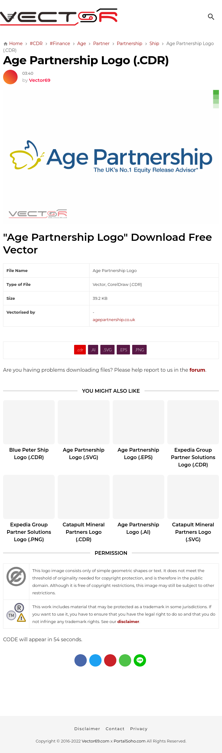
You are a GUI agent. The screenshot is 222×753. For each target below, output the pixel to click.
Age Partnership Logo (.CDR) (86, 60)
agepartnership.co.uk (114, 319)
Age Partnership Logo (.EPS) (138, 453)
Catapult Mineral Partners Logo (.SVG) (193, 532)
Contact (115, 728)
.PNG (139, 349)
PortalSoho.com (130, 740)
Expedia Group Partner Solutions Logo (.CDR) (193, 457)
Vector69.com (95, 740)
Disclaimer (87, 728)
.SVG (107, 349)
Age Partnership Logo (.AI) (138, 528)
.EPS (123, 349)
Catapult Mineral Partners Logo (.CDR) (84, 532)
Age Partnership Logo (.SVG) (84, 453)
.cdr (80, 349)
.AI (93, 349)
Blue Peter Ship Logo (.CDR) (29, 453)
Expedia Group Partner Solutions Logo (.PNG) (29, 532)
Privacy (139, 728)
